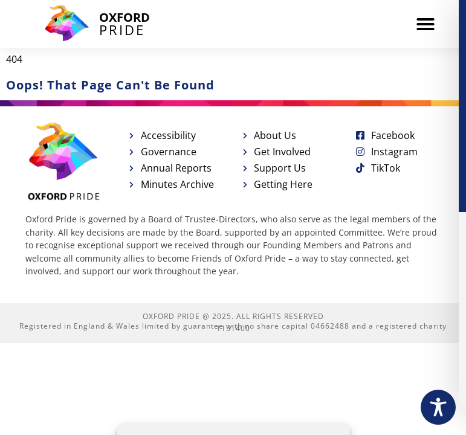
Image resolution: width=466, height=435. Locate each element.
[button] (425, 24)
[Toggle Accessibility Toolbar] (438, 407)
